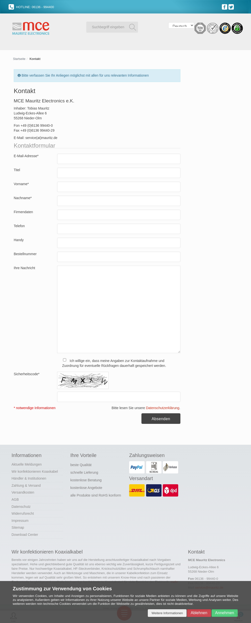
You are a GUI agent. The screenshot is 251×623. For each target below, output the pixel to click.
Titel (17, 169)
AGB (15, 499)
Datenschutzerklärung (162, 407)
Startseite (19, 58)
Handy (19, 239)
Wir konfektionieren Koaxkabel (35, 471)
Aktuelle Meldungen (27, 464)
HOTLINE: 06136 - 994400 (31, 7)
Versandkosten (23, 492)
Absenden (160, 418)
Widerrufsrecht (23, 513)
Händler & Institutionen (29, 478)
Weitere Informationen (167, 613)
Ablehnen (199, 613)
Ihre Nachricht (24, 267)
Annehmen (224, 613)
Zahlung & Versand (26, 485)
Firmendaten (23, 211)
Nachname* (23, 197)
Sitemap (18, 527)
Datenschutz (21, 506)
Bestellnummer (25, 253)
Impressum (20, 520)
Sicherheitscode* (26, 373)
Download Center (25, 534)
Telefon (19, 225)
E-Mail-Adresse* (26, 155)
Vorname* (21, 183)
